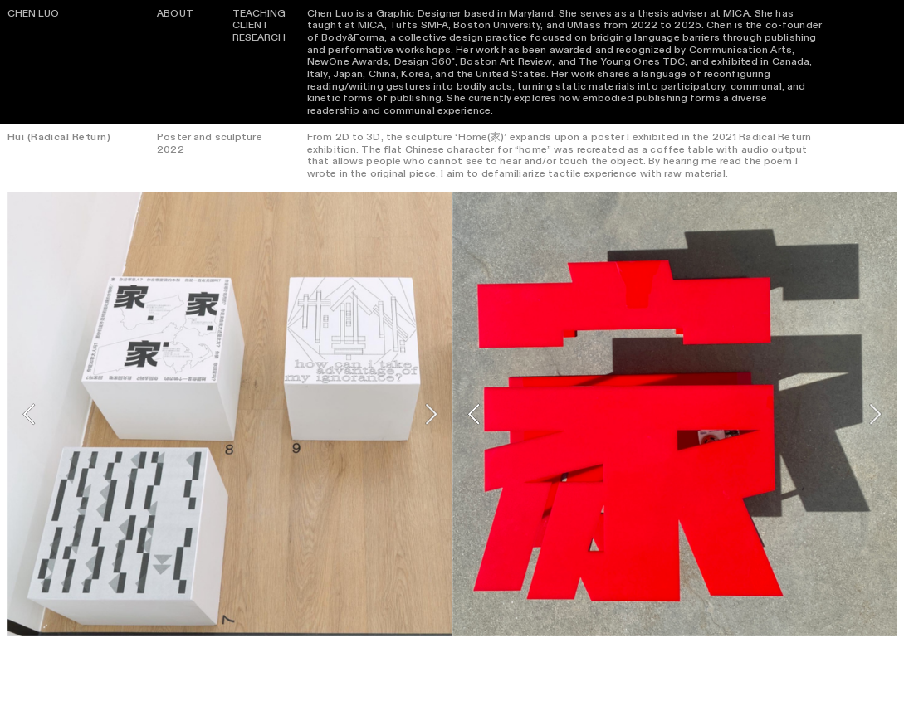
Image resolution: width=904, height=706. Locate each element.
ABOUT (175, 13)
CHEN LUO (33, 13)
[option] (229, 414)
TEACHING (259, 13)
